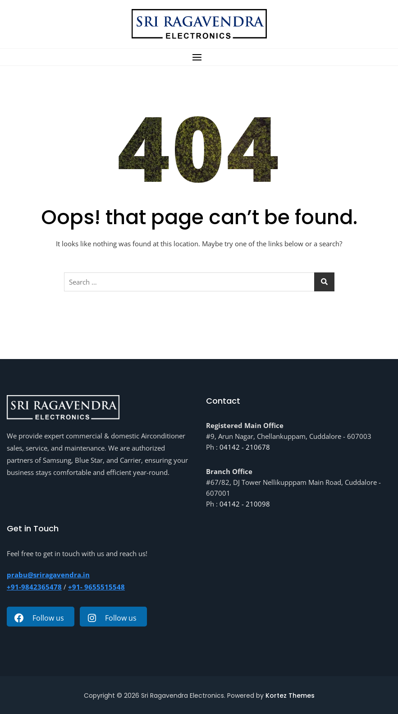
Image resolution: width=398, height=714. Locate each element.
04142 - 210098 (245, 503)
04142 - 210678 (245, 446)
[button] (199, 57)
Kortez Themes (290, 695)
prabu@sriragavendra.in (48, 574)
